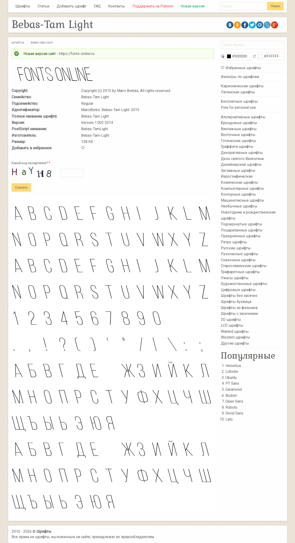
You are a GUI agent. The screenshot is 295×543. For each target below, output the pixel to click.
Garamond (233, 389)
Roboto (231, 407)
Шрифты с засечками (239, 313)
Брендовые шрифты (239, 123)
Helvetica (233, 365)
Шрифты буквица (236, 301)
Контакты (116, 6)
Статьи (43, 6)
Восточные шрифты (238, 134)
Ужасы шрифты (235, 277)
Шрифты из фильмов (239, 307)
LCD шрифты (232, 325)
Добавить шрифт (71, 6)
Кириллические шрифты (242, 86)
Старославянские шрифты (244, 266)
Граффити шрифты (237, 146)
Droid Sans (234, 413)
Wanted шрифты (235, 331)
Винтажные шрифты (239, 128)
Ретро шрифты (234, 242)
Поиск (275, 6)
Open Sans (234, 401)
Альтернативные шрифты (243, 117)
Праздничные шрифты (241, 236)
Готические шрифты (238, 141)
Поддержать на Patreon (153, 6)
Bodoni (231, 395)
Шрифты (22, 6)
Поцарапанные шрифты (242, 230)
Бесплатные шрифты (239, 101)
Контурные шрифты (238, 194)
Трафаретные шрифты (240, 272)
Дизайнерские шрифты (241, 164)
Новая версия (193, 6)
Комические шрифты (239, 182)
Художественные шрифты (244, 284)
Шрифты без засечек (239, 295)
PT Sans (232, 383)
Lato (229, 419)
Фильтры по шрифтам (240, 77)
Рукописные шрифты (239, 254)
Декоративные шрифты (242, 152)
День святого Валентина (242, 158)
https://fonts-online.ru (76, 53)
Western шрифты (235, 337)
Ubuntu (231, 377)
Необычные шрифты (239, 206)
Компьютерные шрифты (242, 188)
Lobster (231, 371)
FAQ (97, 6)
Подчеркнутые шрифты (241, 224)
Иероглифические (237, 176)
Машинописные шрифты (242, 200)
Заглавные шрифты (238, 170)
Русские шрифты (236, 248)
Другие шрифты (235, 343)
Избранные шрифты (243, 68)
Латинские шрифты (238, 92)
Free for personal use (238, 107)
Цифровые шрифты (238, 290)
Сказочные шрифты (238, 260)
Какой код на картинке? (31, 163)
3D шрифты (231, 319)
